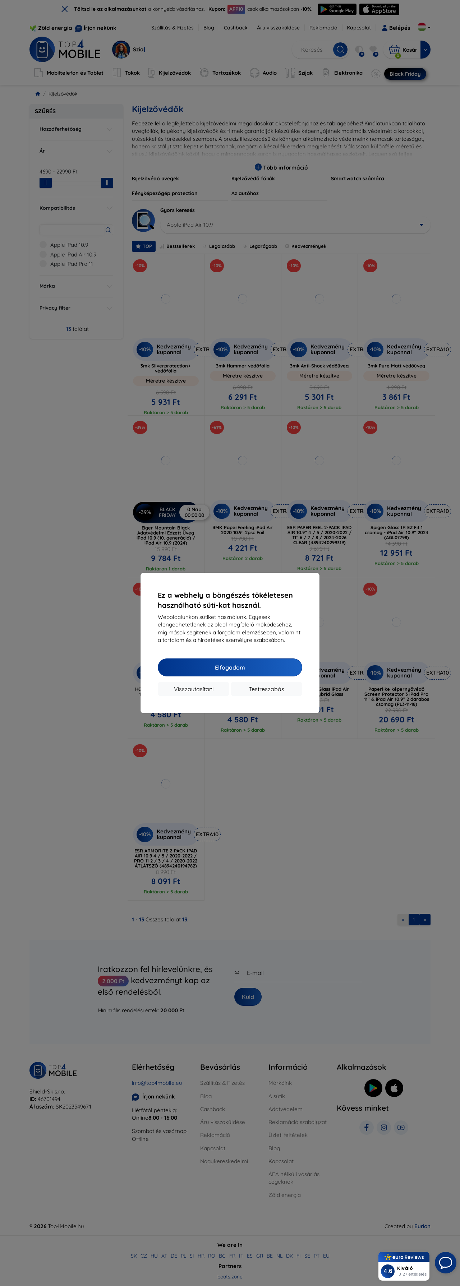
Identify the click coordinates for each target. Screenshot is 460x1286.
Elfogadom (230, 667)
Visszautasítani (193, 689)
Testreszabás (266, 689)
